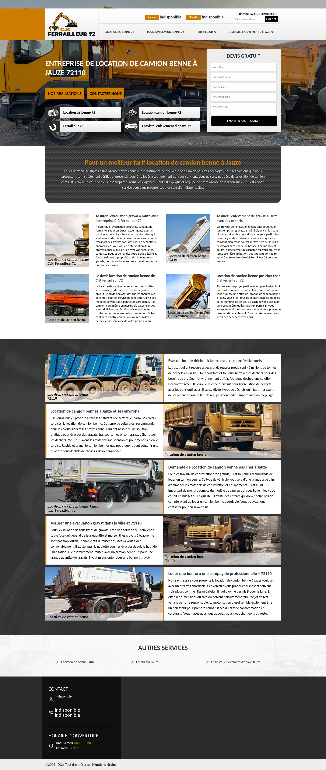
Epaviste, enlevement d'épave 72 (251, 32)
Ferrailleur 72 (206, 32)
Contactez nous (106, 93)
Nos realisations (65, 93)
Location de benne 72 (119, 32)
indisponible (163, 17)
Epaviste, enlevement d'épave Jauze (235, 662)
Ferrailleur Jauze (147, 662)
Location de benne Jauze (78, 662)
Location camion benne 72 (165, 32)
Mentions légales (104, 765)
